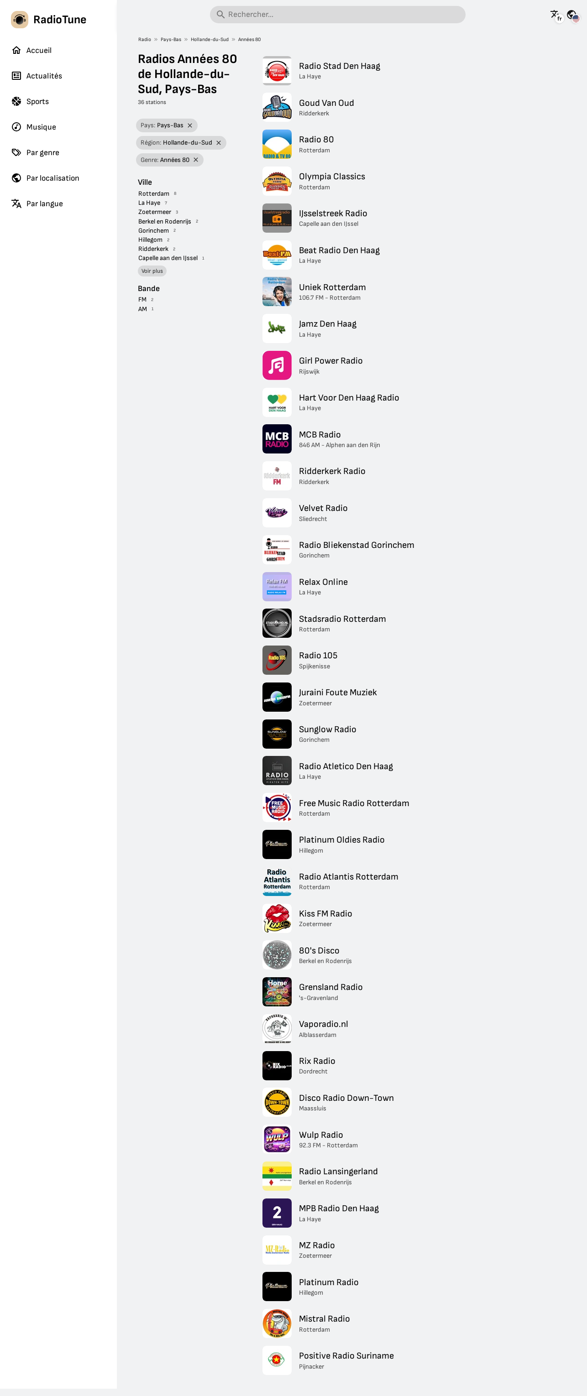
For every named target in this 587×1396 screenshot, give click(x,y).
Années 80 (249, 39)
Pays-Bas (171, 39)
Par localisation (45, 177)
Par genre (35, 152)
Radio (144, 39)
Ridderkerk (153, 249)
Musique (33, 126)
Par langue (37, 203)
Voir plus (152, 271)
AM (142, 309)
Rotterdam (153, 194)
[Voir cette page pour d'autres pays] (571, 15)
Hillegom (150, 240)
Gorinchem (153, 230)
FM (142, 299)
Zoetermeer (154, 212)
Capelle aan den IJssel (168, 258)
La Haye (149, 203)
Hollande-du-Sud (210, 39)
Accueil (31, 50)
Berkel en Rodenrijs (164, 221)
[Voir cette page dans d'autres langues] (555, 15)
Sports (30, 101)
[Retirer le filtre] (189, 125)
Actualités (36, 75)
